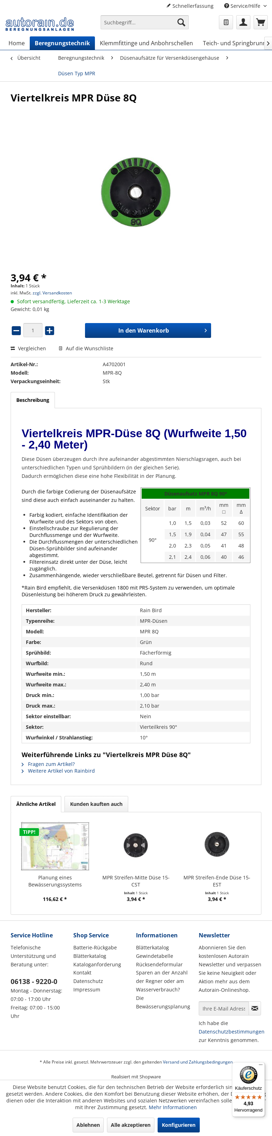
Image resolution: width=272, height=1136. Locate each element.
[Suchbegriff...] (145, 22)
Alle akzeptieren (131, 1125)
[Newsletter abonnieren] (255, 1008)
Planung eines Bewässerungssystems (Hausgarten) (55, 881)
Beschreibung (32, 400)
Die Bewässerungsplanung (163, 1002)
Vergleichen (28, 348)
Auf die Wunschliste (85, 348)
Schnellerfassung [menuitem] (190, 5)
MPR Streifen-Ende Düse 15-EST (216, 881)
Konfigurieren (179, 1125)
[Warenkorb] (261, 22)
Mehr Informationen (173, 1107)
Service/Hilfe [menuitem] (243, 5)
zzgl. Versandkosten (52, 293)
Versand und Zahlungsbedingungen (198, 1062)
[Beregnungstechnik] (62, 43)
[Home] (17, 43)
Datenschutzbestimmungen (232, 1031)
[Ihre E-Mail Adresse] (224, 1008)
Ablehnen (88, 1125)
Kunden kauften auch (96, 804)
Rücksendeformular (159, 964)
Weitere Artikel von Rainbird (58, 770)
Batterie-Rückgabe (95, 947)
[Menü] (260, 1066)
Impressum (86, 989)
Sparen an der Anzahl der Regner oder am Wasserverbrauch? (162, 981)
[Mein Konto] (243, 22)
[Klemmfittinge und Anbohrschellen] (146, 43)
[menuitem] (145, 25)
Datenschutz (88, 981)
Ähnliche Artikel (36, 804)
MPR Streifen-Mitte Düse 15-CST (136, 881)
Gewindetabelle (154, 956)
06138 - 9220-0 (34, 981)
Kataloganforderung (97, 964)
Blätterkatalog (89, 956)
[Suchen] (181, 22)
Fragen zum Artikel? (48, 764)
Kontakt (82, 972)
